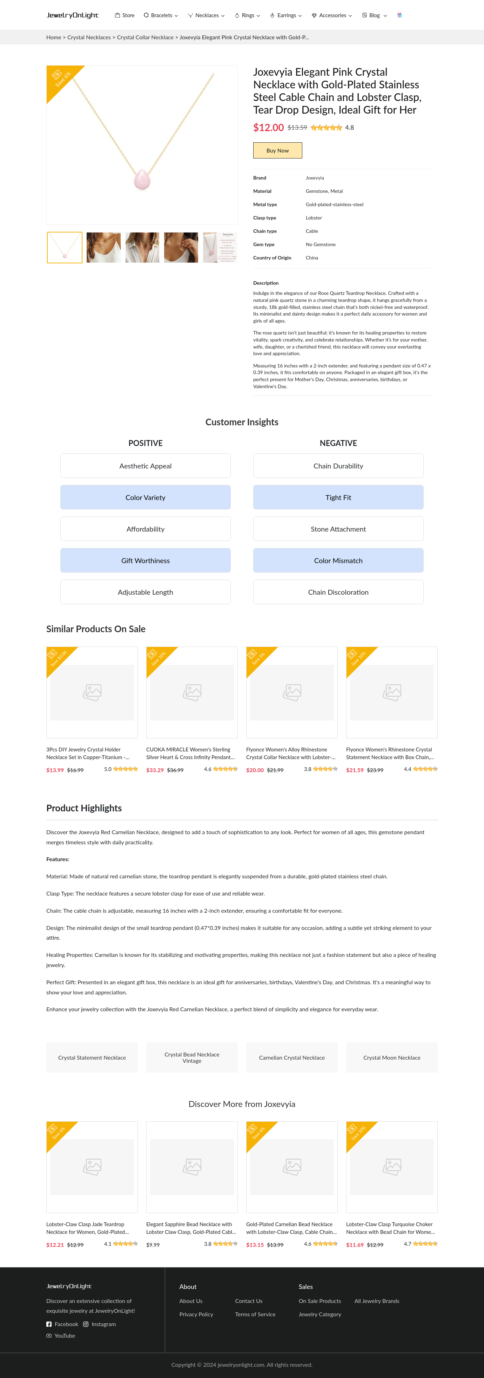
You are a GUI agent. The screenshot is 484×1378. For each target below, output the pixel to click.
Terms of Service (255, 1314)
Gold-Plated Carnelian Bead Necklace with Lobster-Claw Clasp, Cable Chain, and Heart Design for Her (290, 1232)
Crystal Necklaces (89, 37)
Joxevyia (315, 178)
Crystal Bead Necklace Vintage (192, 1057)
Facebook (66, 1323)
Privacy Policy (196, 1314)
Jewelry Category (320, 1314)
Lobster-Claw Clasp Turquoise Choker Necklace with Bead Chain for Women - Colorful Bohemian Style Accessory (391, 1232)
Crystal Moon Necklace (392, 1057)
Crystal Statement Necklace (92, 1057)
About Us (190, 1300)
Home (53, 37)
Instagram (104, 1323)
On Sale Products (320, 1300)
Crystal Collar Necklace (145, 37)
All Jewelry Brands (377, 1300)
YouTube (64, 1335)
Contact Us (249, 1300)
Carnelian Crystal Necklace (292, 1057)
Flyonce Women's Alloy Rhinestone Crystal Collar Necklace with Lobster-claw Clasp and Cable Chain (289, 757)
